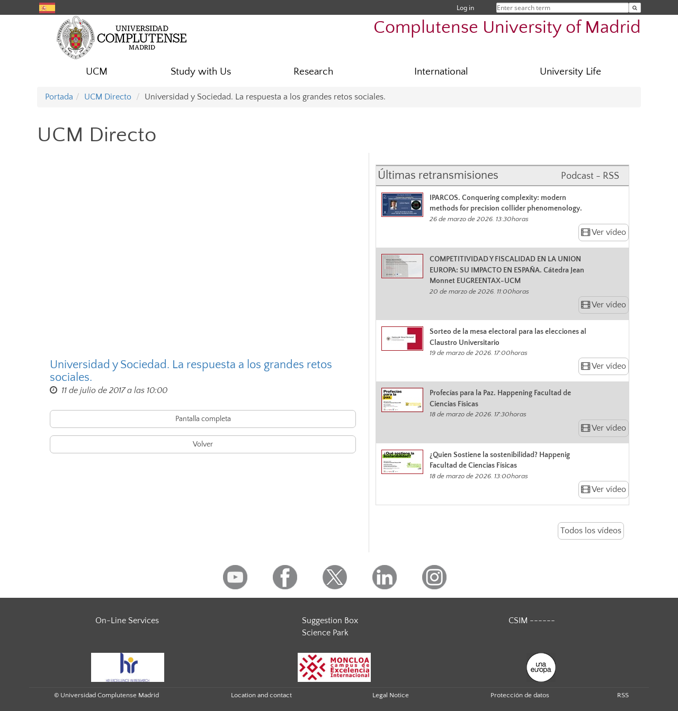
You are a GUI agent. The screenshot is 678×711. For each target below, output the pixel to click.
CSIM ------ (531, 620)
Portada (59, 97)
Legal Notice (390, 695)
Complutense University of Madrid (507, 28)
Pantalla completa (203, 419)
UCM (97, 71)
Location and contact (261, 695)
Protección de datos (519, 695)
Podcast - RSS (590, 176)
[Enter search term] (635, 8)
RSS (623, 695)
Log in (465, 7)
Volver (203, 444)
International (441, 71)
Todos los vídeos (590, 530)
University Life (570, 71)
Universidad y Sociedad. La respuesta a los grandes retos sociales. (191, 371)
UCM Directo (107, 97)
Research (313, 71)
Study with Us (201, 71)
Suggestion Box (330, 620)
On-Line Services (127, 620)
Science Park (325, 632)
